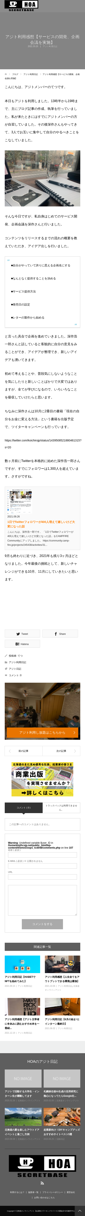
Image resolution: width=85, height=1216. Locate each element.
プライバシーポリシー (52, 1192)
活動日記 (60, 1139)
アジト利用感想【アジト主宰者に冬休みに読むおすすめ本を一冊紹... (22, 1024)
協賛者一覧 (33, 1192)
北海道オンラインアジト (29, 1100)
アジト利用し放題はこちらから (42, 732)
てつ (20, 655)
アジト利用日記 (50, 46)
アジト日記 (15, 668)
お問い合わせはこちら (44, 1197)
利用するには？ (17, 1192)
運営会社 (71, 1192)
